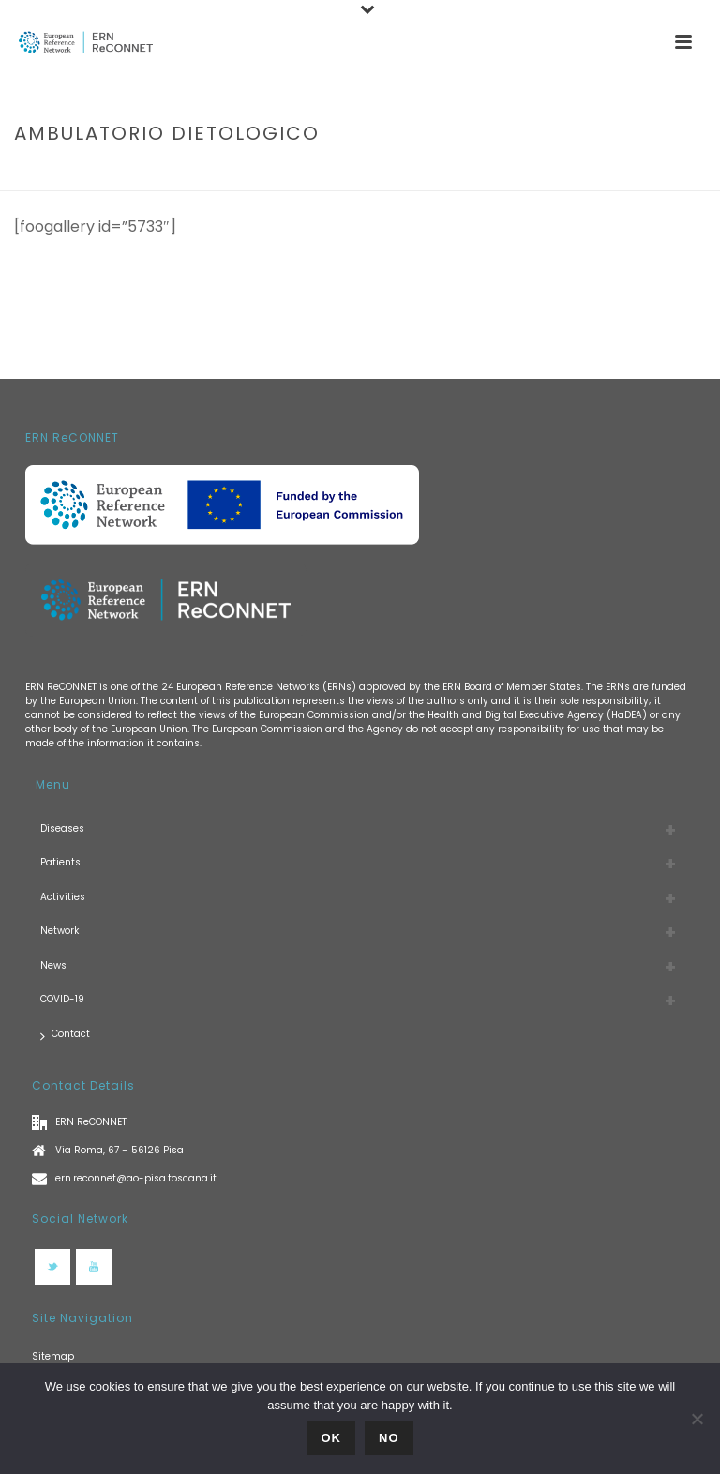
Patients (60, 862)
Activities (62, 897)
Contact (65, 1035)
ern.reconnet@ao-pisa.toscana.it (136, 1178)
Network (59, 931)
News (53, 965)
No (389, 1438)
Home (492, 173)
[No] (696, 1418)
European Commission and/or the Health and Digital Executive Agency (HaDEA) (453, 715)
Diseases (62, 828)
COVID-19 (62, 999)
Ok (332, 1438)
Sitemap (53, 1356)
